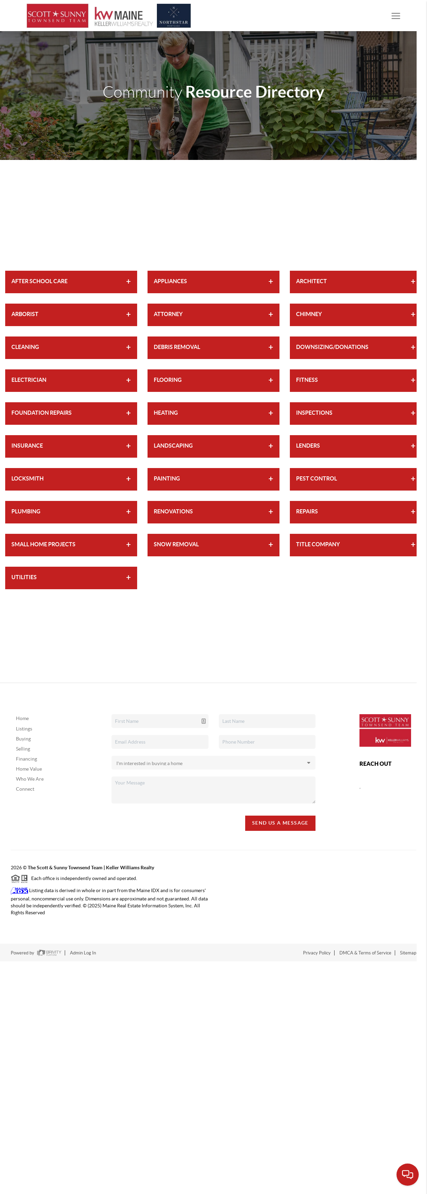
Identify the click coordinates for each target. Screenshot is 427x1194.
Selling (23, 749)
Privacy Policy (317, 952)
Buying (23, 739)
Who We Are (30, 779)
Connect (25, 789)
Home (22, 718)
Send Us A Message (280, 823)
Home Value (29, 769)
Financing (26, 759)
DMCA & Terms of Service (365, 952)
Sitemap (408, 952)
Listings (24, 728)
